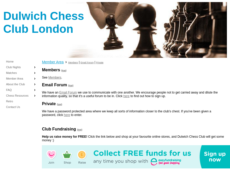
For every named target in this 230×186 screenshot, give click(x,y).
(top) (63, 70)
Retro (9, 101)
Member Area (14, 78)
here (126, 96)
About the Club (15, 84)
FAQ (9, 89)
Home (9, 61)
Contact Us (13, 107)
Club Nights (13, 67)
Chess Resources (17, 95)
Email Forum (87, 62)
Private (99, 62)
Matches (11, 72)
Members (73, 62)
